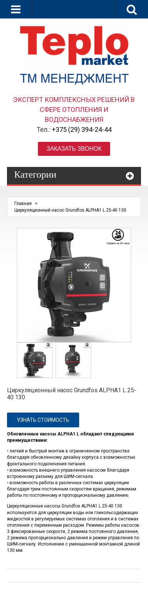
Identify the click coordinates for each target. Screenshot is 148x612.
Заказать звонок (74, 149)
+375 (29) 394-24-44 (82, 129)
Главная (23, 203)
